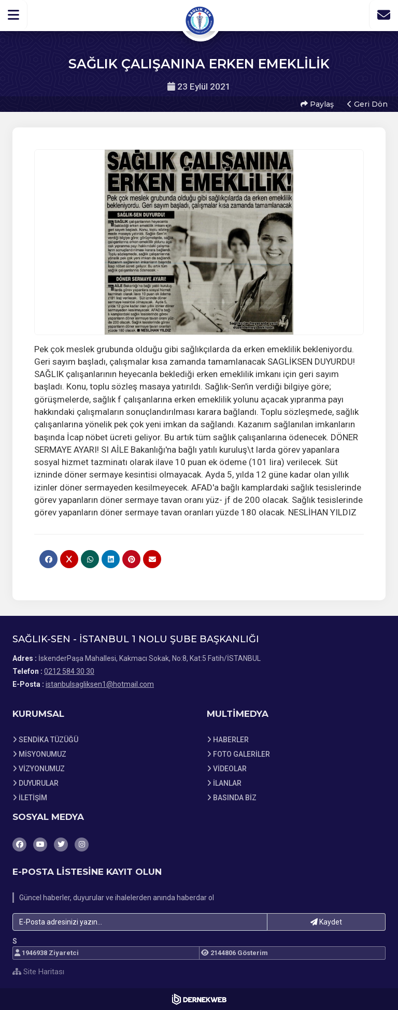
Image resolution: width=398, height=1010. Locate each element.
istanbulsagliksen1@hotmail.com (100, 684)
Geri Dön (367, 104)
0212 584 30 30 (69, 671)
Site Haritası (38, 971)
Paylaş (317, 104)
